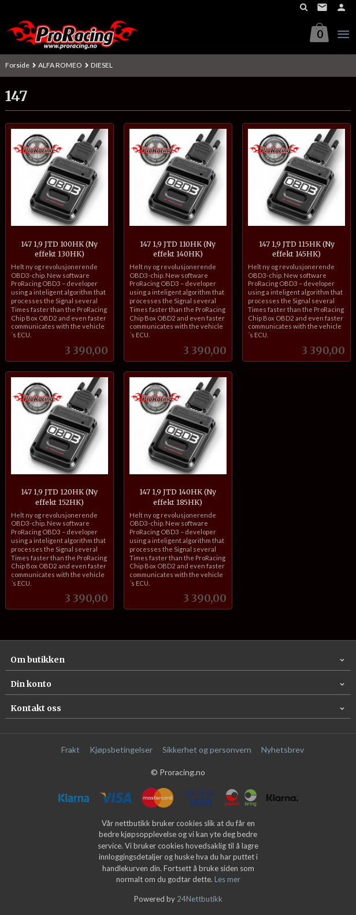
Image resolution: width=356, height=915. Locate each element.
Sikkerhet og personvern (206, 749)
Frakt (70, 749)
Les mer (227, 879)
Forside (17, 65)
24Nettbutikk (199, 898)
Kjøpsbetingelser (121, 749)
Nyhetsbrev (282, 749)
